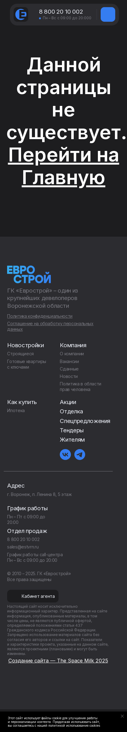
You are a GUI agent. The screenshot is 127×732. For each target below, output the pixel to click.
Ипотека (16, 410)
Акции (68, 402)
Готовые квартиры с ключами (26, 364)
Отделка (71, 411)
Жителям (72, 439)
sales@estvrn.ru (22, 546)
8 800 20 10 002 (61, 11)
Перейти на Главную (63, 166)
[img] (108, 14)
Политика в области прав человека (80, 386)
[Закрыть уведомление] (122, 716)
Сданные (69, 368)
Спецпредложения (85, 421)
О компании (72, 353)
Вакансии (69, 361)
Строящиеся (20, 353)
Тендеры (72, 430)
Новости (69, 376)
